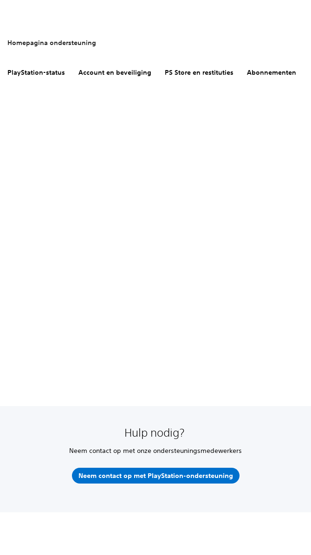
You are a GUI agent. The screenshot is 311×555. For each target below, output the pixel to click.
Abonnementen (271, 72)
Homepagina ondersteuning (51, 43)
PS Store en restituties (199, 72)
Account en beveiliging (114, 72)
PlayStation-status (36, 72)
